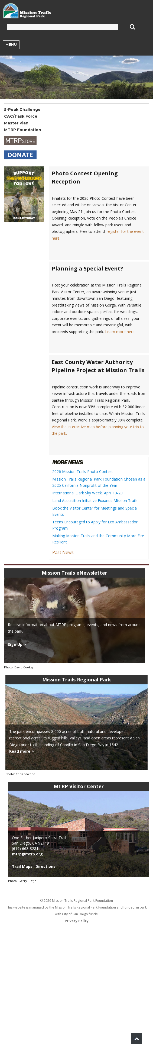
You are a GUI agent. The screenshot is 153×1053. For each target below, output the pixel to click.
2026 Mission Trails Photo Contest (82, 471)
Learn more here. (120, 331)
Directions (45, 866)
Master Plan (16, 123)
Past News (63, 552)
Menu (11, 45)
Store (20, 140)
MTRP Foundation (22, 129)
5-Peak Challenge (22, 109)
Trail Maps (22, 866)
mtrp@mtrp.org (27, 853)
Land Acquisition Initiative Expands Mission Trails (95, 500)
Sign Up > (17, 644)
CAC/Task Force (20, 116)
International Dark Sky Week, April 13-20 (87, 492)
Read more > (21, 751)
